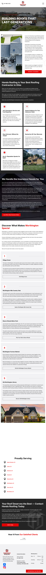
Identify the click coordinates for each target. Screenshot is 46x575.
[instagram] (4, 567)
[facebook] (4, 564)
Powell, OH (10, 474)
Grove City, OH (10, 487)
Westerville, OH (10, 479)
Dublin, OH (10, 466)
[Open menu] (43, 3)
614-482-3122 (7, 3)
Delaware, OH (10, 470)
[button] (3, 541)
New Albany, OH (11, 491)
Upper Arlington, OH (11, 462)
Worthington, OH (11, 483)
